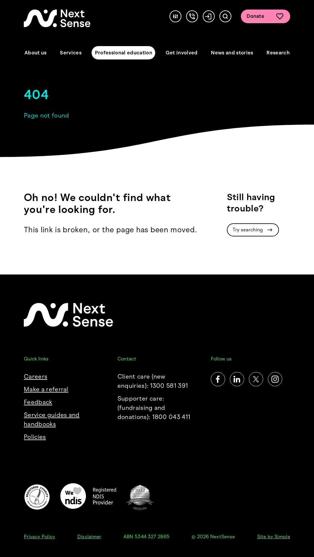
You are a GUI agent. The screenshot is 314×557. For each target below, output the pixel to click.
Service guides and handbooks (52, 419)
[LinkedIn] (237, 379)
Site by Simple (273, 536)
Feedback (38, 402)
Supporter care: (157, 408)
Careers (35, 376)
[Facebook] (218, 379)
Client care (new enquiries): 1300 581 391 (152, 381)
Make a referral (46, 389)
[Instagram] (275, 379)
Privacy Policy (39, 536)
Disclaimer (89, 536)
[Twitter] (256, 379)
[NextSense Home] (57, 18)
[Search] (225, 16)
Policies (35, 437)
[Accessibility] (175, 16)
